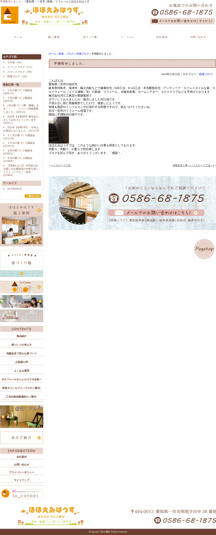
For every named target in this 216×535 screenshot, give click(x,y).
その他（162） (15, 62)
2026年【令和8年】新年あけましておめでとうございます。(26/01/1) (21, 119)
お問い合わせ (21, 464)
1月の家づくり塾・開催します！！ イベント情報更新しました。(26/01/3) (21, 108)
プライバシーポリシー (21, 472)
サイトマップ (21, 480)
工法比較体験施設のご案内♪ (21, 396)
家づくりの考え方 (22, 345)
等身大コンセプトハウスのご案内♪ (21, 388)
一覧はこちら (32, 196)
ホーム (52, 53)
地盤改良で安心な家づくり (21, 353)
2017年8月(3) (14, 189)
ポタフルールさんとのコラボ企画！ (21, 379)
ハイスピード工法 (61, 165)
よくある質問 (21, 370)
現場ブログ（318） (18, 76)
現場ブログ (82, 53)
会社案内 (22, 457)
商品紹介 (22, 336)
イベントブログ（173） (20, 67)
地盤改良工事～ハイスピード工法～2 (193, 165)
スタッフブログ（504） (20, 71)
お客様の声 (21, 362)
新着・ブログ (66, 53)
